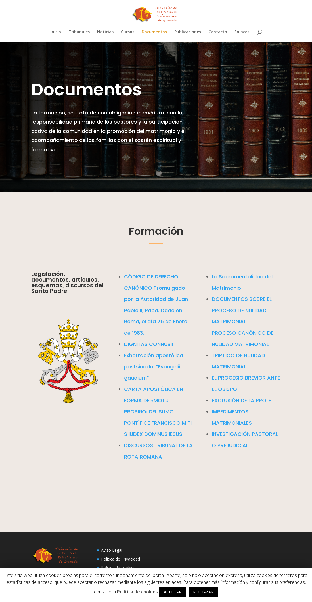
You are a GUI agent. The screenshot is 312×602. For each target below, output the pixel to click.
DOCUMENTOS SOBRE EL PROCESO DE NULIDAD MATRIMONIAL (213, 335)
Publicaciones (187, 32)
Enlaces (241, 32)
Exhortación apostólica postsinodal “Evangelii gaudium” (126, 367)
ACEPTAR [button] (172, 592)
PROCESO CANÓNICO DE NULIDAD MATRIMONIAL (213, 350)
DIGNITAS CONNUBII (126, 357)
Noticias (105, 32)
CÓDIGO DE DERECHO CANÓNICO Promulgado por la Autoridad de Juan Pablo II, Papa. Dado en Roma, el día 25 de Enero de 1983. (126, 332)
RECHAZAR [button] (203, 592)
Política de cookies (118, 567)
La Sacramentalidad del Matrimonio (213, 325)
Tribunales (79, 32)
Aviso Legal (111, 550)
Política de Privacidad (120, 559)
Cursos (127, 32)
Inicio (56, 32)
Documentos (154, 32)
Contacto (217, 32)
